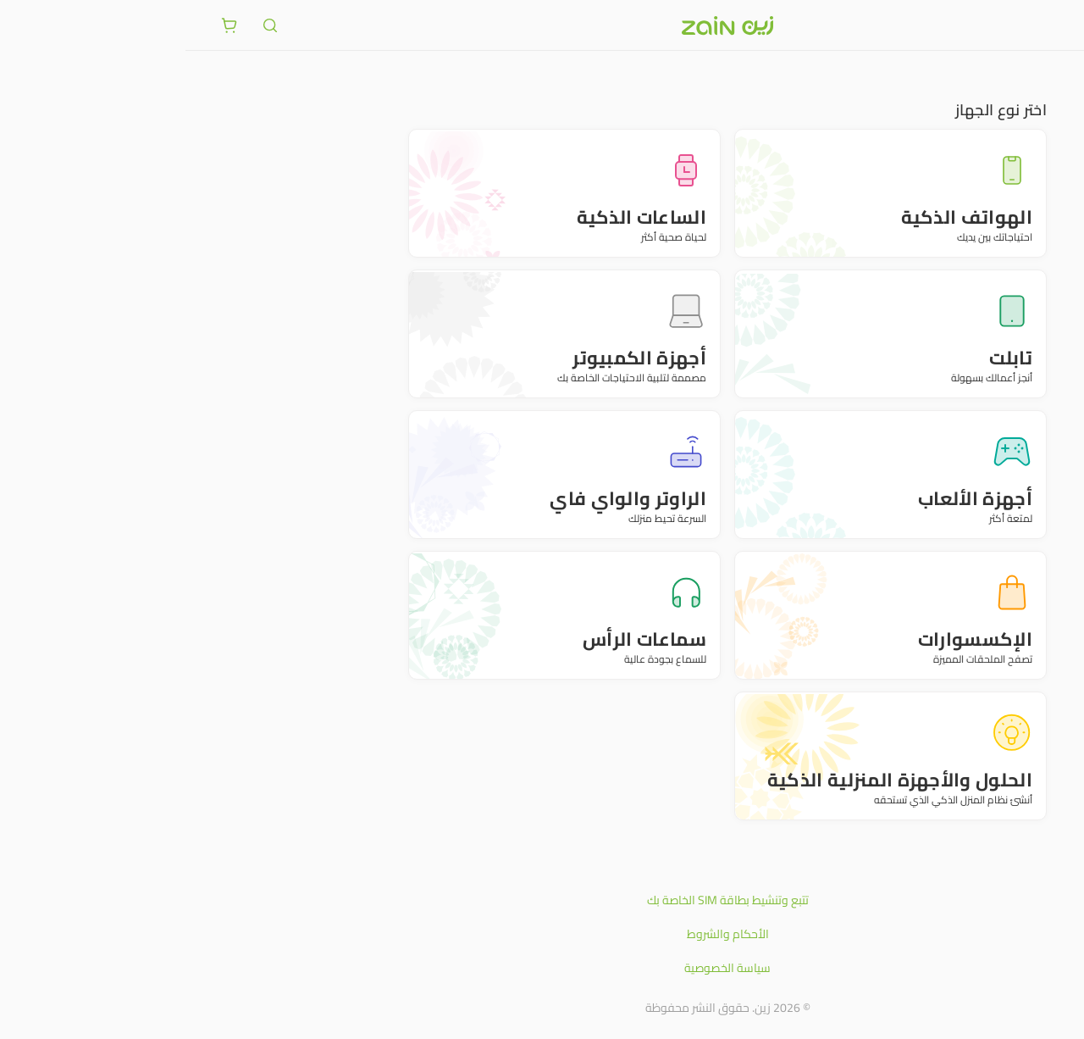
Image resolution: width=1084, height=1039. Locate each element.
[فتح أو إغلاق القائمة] (1040, 24)
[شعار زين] (542, 25)
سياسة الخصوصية (542, 967)
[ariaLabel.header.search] (85, 25)
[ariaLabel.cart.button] (44, 25)
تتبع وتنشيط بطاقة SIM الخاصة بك (542, 900)
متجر (1039, 76)
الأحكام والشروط (542, 933)
